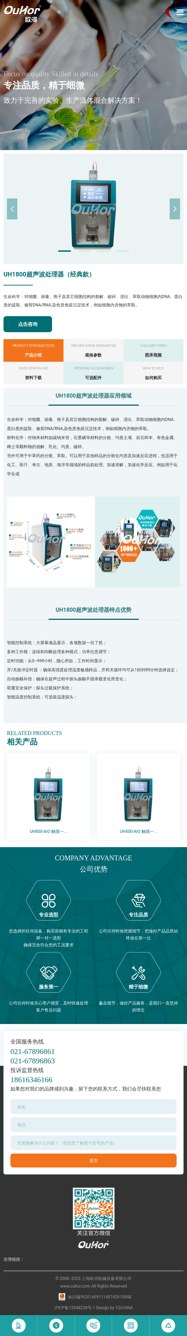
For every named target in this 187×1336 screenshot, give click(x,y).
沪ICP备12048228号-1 (74, 1307)
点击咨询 (27, 324)
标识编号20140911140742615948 (99, 1297)
